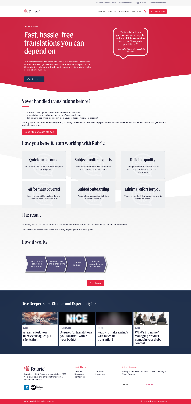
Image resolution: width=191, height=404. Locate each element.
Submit (149, 384)
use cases (79, 374)
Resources (136, 11)
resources (100, 374)
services (78, 371)
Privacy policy (160, 401)
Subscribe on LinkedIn (158, 3)
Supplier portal (141, 3)
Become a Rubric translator (106, 3)
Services (101, 11)
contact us (80, 377)
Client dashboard (125, 3)
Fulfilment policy (145, 401)
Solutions (112, 11)
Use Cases (124, 11)
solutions (100, 371)
